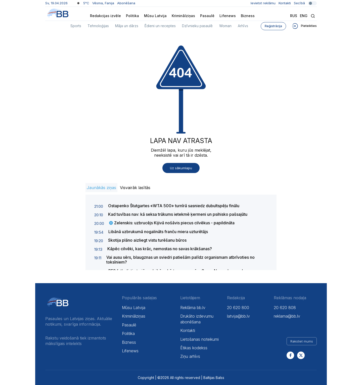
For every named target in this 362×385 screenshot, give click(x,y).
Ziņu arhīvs (190, 356)
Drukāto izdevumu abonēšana (196, 319)
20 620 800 (238, 307)
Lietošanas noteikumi (199, 339)
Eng (303, 16)
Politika (132, 16)
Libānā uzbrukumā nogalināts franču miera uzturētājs (158, 231)
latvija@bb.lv (238, 316)
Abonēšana (126, 3)
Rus (293, 16)
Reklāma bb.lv (192, 307)
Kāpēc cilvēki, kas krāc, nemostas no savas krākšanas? (159, 248)
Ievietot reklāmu (263, 3)
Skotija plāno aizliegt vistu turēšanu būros (147, 240)
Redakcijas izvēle (105, 16)
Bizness (248, 16)
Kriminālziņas (183, 16)
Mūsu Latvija (155, 16)
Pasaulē (207, 16)
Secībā (305, 3)
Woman (225, 26)
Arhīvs (243, 26)
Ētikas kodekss (193, 347)
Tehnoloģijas (98, 26)
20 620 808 (285, 307)
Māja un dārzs (126, 26)
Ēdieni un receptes (160, 26)
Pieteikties (304, 26)
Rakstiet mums (301, 341)
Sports (75, 26)
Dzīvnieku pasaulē (197, 26)
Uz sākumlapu (181, 168)
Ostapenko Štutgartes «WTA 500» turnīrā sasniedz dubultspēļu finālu (173, 205)
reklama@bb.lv (287, 316)
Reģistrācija (273, 26)
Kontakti (285, 3)
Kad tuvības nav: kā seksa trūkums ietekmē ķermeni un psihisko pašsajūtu (177, 214)
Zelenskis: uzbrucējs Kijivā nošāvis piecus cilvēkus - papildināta (174, 222)
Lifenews (227, 16)
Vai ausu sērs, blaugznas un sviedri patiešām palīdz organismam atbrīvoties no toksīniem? (180, 260)
